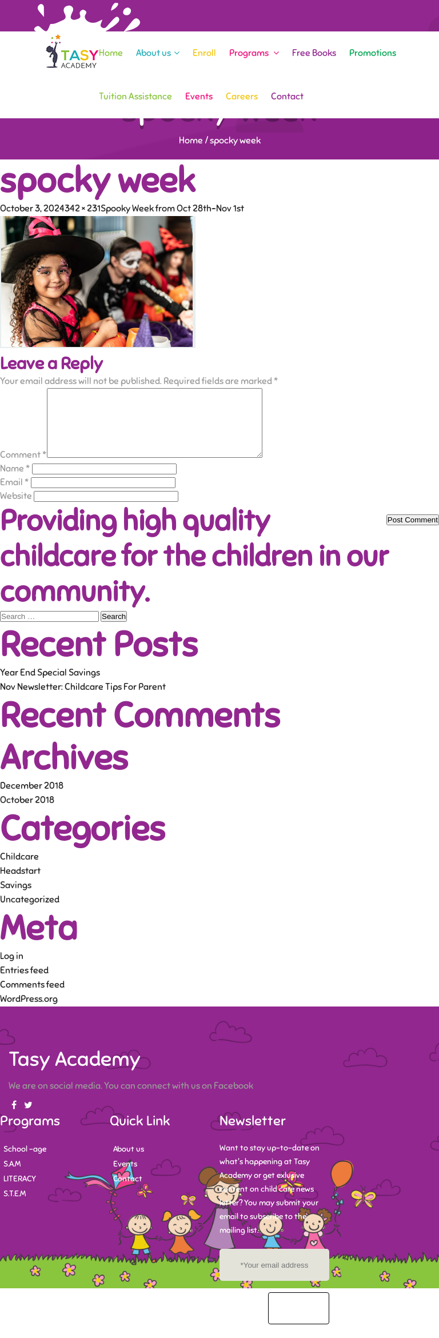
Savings (15, 899)
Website (16, 510)
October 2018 (27, 814)
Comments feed (32, 998)
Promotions (372, 53)
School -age (24, 1163)
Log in (11, 970)
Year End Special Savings (50, 686)
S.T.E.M (14, 1207)
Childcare (19, 870)
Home (111, 53)
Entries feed (24, 984)
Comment (23, 468)
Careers (242, 96)
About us (157, 53)
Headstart (20, 884)
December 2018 (31, 799)
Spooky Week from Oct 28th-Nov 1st (172, 208)
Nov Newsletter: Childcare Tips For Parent (83, 700)
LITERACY (19, 1192)
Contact (287, 96)
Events (199, 96)
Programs (254, 53)
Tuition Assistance (135, 96)
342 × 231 (83, 208)
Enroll (204, 53)
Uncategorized (29, 913)
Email (14, 496)
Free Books (314, 53)
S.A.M (12, 1178)
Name (15, 482)
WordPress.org (29, 1013)
